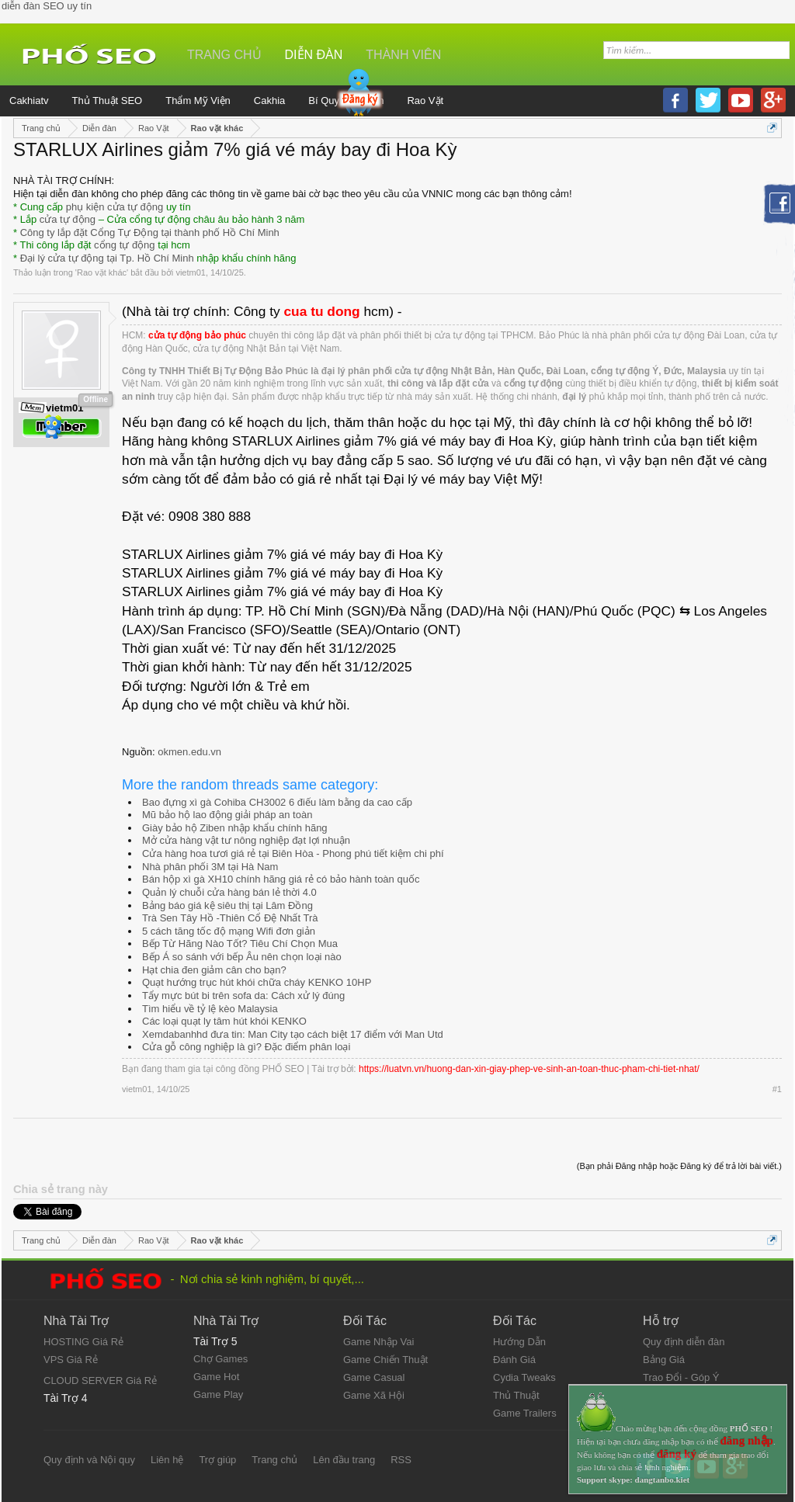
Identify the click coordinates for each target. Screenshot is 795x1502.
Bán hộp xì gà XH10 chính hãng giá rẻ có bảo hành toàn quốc (280, 879)
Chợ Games (220, 1359)
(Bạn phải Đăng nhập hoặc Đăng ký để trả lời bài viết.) (679, 1166)
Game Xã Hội (373, 1395)
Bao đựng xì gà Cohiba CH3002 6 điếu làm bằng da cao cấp (277, 802)
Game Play (218, 1394)
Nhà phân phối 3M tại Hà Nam (210, 866)
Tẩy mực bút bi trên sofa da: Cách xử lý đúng (243, 995)
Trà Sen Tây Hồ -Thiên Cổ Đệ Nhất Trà (230, 918)
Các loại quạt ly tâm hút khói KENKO (224, 1021)
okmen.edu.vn (189, 752)
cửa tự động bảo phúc (197, 335)
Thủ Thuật (516, 1395)
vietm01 (190, 272)
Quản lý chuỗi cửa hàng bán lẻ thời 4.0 (229, 892)
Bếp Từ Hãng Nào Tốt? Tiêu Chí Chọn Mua (240, 943)
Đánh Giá (514, 1359)
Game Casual (373, 1377)
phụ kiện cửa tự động (115, 207)
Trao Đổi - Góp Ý (681, 1377)
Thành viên (403, 54)
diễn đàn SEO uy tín (47, 6)
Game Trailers (525, 1413)
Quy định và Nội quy (89, 1460)
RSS (401, 1460)
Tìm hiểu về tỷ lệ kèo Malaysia (210, 1009)
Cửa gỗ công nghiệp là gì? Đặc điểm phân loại (246, 1047)
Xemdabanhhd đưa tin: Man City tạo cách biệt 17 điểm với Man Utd (292, 1034)
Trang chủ (224, 54)
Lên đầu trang (344, 1460)
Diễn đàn (314, 54)
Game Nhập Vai (378, 1342)
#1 (777, 1089)
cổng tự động (124, 245)
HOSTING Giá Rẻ (83, 1342)
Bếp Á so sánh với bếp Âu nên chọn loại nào (242, 957)
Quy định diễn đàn (683, 1342)
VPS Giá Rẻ (70, 1359)
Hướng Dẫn (519, 1342)
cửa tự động (67, 219)
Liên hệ (167, 1460)
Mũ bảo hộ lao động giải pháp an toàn (227, 814)
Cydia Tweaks (524, 1377)
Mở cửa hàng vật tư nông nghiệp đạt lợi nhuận (246, 840)
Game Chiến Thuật (385, 1359)
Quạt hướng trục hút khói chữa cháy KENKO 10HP (256, 982)
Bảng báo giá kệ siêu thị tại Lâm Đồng (227, 905)
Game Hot (216, 1376)
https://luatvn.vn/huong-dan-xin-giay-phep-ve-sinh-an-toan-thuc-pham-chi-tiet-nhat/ (529, 1068)
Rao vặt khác (102, 272)
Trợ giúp (217, 1460)
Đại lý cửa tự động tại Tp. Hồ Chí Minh (107, 258)
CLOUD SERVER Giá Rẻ (100, 1380)
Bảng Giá (664, 1359)
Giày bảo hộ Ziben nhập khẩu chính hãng (235, 828)
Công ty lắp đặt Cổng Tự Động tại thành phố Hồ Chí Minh (149, 232)
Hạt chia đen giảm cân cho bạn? (214, 970)
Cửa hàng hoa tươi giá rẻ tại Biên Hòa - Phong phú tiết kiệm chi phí (293, 853)
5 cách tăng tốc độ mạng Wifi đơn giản (228, 931)
